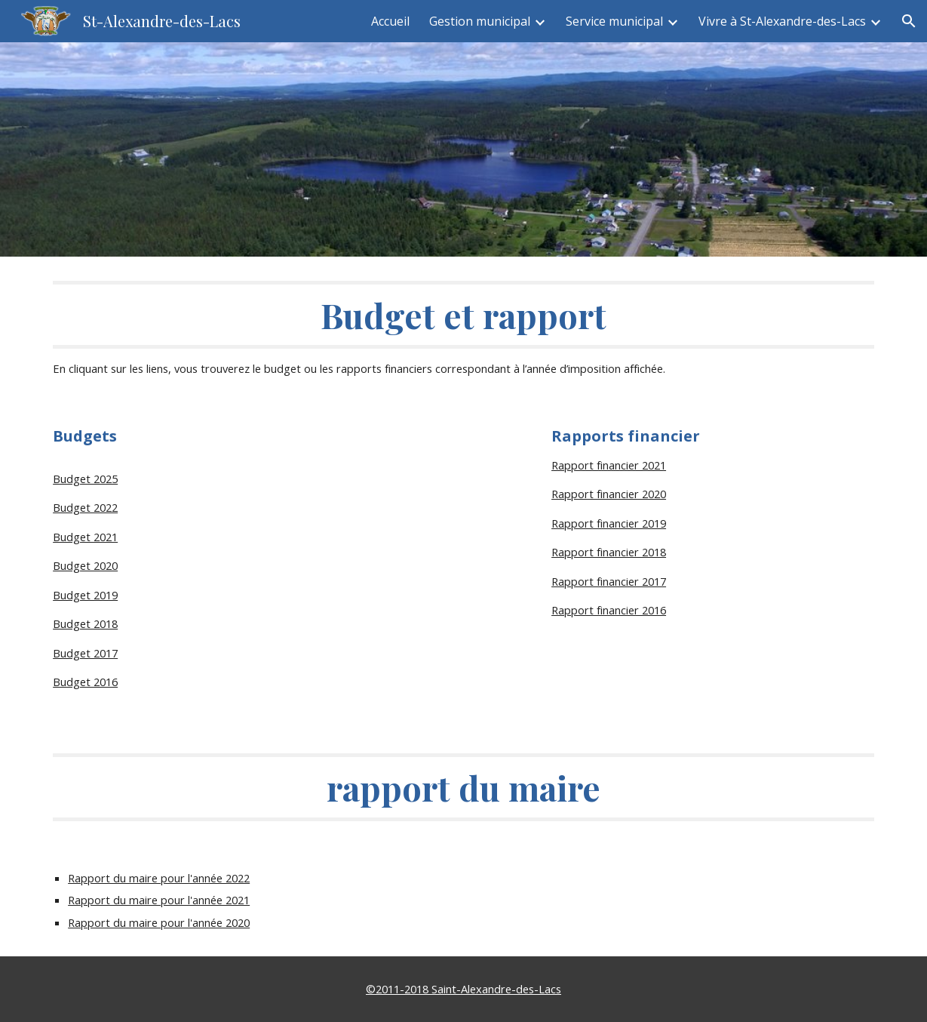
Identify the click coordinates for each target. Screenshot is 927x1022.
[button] (909, 21)
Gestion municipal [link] (479, 21)
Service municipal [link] (614, 21)
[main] (463, 329)
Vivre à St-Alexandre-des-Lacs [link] (782, 21)
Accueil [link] (390, 21)
